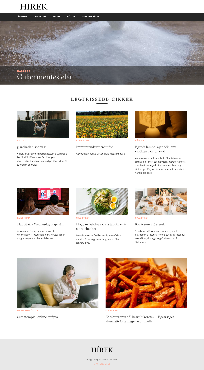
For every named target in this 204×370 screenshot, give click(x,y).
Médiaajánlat (102, 364)
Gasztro (24, 71)
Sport (21, 140)
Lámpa (139, 140)
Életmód (82, 140)
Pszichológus (28, 310)
